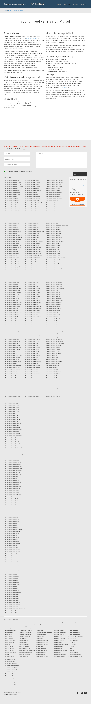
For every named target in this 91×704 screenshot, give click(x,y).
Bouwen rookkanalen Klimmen (53, 188)
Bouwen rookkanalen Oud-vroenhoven (55, 343)
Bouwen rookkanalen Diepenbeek (13, 347)
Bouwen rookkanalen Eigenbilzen (12, 369)
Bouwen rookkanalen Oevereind (53, 318)
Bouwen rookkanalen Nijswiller (53, 306)
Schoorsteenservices (74, 626)
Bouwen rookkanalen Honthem (32, 337)
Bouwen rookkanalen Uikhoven (12, 531)
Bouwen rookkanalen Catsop (11, 318)
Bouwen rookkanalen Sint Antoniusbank (14, 447)
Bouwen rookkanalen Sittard (11, 456)
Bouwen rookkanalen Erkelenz (32, 180)
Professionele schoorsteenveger (44, 632)
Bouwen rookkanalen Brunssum (12, 294)
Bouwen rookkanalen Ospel (52, 337)
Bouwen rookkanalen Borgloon (12, 269)
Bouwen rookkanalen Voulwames (13, 559)
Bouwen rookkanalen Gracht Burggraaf (34, 241)
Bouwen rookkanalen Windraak (12, 594)
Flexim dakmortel (24, 622)
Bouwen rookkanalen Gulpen (32, 259)
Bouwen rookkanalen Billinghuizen (13, 247)
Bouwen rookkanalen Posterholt (53, 371)
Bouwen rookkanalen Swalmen (12, 492)
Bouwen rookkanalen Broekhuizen (13, 288)
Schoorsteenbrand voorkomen (61, 644)
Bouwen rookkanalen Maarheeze (53, 227)
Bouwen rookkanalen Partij (52, 355)
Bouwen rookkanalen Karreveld (32, 380)
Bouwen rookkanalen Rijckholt (53, 396)
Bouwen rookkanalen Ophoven (53, 335)
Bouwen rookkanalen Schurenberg (13, 439)
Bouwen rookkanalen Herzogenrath (33, 306)
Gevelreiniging (23, 626)
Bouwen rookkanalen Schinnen (12, 431)
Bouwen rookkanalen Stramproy (12, 488)
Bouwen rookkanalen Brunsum (12, 296)
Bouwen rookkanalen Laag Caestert (54, 198)
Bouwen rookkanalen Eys (31, 192)
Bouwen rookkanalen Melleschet (53, 259)
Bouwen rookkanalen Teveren (12, 515)
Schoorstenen (73, 638)
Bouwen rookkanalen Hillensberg (32, 310)
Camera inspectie (9, 628)
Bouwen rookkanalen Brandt (11, 276)
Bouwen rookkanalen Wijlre (11, 588)
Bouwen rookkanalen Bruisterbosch (13, 292)
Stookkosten (72, 642)
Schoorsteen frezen (41, 652)
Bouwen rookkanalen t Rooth (12, 496)
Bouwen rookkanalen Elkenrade (12, 384)
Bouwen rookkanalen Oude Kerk (53, 345)
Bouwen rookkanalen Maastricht (53, 239)
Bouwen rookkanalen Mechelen (53, 251)
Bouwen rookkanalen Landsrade (53, 206)
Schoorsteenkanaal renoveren (60, 650)
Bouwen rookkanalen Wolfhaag (12, 602)
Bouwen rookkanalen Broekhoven (13, 286)
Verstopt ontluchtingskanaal (76, 656)
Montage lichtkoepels (25, 654)
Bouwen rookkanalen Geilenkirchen (33, 215)
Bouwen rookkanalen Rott (11, 413)
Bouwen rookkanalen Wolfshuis (12, 604)
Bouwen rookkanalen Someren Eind (13, 466)
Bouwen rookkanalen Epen (11, 394)
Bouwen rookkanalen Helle (31, 298)
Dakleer (7, 654)
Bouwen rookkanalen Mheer (52, 265)
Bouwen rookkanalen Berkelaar (12, 243)
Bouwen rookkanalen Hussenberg (33, 361)
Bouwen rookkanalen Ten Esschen (13, 498)
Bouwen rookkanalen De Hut (11, 335)
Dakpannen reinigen (9, 656)
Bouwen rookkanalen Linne (52, 217)
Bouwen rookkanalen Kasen (31, 382)
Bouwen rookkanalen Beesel (11, 227)
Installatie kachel (24, 638)
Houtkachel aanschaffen (25, 634)
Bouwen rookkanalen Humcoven (32, 355)
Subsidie (72, 646)
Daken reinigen (8, 634)
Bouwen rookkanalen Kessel (31, 390)
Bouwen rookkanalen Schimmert (12, 427)
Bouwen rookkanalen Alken (11, 198)
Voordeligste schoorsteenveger (12, 665)
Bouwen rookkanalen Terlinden (12, 507)
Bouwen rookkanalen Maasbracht (53, 233)
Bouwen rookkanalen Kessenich (32, 392)
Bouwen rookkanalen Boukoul (12, 274)
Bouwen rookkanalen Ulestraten (12, 533)
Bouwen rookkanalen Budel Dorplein (13, 302)
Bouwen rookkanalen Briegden (12, 282)
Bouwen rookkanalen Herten (31, 304)
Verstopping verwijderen (75, 654)
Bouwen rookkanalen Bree (11, 280)
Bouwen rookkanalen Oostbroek (53, 329)
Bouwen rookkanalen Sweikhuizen (13, 494)
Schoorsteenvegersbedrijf (75, 634)
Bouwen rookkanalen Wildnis (12, 590)
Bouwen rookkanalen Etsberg (32, 184)
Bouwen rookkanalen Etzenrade (32, 186)
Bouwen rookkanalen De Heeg (12, 331)
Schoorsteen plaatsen (59, 628)
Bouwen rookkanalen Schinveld (12, 433)
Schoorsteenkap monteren (60, 654)
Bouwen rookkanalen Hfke (31, 363)
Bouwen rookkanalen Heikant (32, 290)
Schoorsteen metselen (59, 624)
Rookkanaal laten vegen (42, 642)
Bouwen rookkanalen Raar (52, 380)
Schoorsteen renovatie (59, 630)
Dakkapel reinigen (9, 646)
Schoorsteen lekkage (58, 622)
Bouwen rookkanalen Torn (11, 525)
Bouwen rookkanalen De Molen (12, 341)
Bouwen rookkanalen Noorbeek (53, 308)
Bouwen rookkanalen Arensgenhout (13, 208)
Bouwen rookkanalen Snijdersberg (13, 462)
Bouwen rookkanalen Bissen (11, 255)
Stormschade (73, 644)
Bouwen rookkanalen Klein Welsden (54, 186)
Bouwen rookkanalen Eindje (11, 380)
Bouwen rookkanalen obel (52, 316)
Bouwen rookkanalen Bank (11, 221)
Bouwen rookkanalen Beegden (12, 223)
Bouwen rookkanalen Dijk (11, 353)
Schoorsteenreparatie (74, 624)
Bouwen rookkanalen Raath (52, 382)
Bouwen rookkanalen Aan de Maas (13, 184)
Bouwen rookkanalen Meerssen (53, 255)
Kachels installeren (24, 640)
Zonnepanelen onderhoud (11, 680)
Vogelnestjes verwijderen (11, 663)
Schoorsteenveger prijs (75, 632)
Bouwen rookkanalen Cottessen (12, 320)
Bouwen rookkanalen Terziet (11, 513)
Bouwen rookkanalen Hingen (31, 314)
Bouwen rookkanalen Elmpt (11, 388)
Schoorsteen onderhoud (59, 626)
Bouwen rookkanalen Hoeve (31, 320)
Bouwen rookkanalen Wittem (11, 600)
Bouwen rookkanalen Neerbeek (53, 292)
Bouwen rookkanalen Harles (31, 272)
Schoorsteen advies (41, 648)
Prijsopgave (40, 630)
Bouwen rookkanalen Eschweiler (32, 182)
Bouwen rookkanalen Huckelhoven (33, 349)
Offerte (39, 626)
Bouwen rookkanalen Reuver (52, 392)
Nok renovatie (40, 622)
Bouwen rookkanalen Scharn (11, 417)
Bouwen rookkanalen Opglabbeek (54, 333)
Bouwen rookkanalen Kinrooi (32, 394)
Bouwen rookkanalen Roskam (12, 407)
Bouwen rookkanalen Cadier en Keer (13, 312)
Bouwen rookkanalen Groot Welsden (33, 255)
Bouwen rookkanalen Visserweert (12, 551)
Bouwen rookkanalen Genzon (32, 223)
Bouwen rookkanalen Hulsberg (32, 351)
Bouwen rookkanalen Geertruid (32, 213)
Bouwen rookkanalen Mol (52, 272)
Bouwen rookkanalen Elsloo (11, 390)
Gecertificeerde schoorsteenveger (27, 624)
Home (5, 10)
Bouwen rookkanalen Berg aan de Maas (14, 235)
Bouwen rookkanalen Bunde (11, 308)
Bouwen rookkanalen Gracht (31, 239)
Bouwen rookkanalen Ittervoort (32, 373)
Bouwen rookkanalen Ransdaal (53, 384)
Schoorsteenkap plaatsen (59, 656)
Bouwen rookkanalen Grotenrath (32, 257)
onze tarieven (64, 87)
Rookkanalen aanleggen (42, 644)
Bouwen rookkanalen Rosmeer (12, 409)
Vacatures (72, 650)
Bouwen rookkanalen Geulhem (32, 227)
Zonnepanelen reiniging (10, 684)
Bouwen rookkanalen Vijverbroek (12, 549)
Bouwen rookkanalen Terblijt (11, 500)
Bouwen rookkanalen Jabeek (31, 375)
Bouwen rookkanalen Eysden (31, 194)
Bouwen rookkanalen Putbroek (53, 373)
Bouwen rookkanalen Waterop (12, 570)
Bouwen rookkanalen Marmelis (53, 249)
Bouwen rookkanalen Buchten (12, 298)
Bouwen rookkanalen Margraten (53, 243)
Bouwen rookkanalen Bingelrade (12, 253)
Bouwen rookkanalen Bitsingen (12, 257)
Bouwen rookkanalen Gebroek (32, 208)
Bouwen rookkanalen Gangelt (32, 200)
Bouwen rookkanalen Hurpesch (32, 359)
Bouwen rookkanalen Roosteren (12, 405)
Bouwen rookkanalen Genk (31, 221)
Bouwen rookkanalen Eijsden (11, 373)
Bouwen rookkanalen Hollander (32, 322)
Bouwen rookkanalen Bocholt (12, 261)
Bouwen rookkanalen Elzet (11, 392)
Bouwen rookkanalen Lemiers (53, 208)
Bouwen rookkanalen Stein (11, 478)
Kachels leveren (23, 642)
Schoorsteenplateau (74, 622)
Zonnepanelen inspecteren (11, 677)
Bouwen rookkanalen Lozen (52, 223)
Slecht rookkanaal (74, 640)
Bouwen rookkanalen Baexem (12, 217)
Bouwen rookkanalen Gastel (31, 204)
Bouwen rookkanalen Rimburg (12, 399)
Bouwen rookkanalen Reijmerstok (53, 388)
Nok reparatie (40, 624)
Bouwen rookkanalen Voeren (11, 557)
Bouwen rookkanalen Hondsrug (32, 335)
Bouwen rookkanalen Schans (11, 415)
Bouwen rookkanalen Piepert (52, 365)
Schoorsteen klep (41, 654)
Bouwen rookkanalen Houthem (32, 347)
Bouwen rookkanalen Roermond (12, 401)
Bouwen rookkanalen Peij (52, 359)
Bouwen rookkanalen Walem (11, 568)
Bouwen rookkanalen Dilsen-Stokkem (13, 355)
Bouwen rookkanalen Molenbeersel (54, 276)
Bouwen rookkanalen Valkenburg (12, 541)
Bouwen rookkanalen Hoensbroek (33, 318)
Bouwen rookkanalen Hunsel (31, 357)
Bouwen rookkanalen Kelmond (32, 384)
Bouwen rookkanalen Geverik (32, 233)
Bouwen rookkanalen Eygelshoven (33, 190)
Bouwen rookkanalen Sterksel (12, 480)
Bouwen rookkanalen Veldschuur (12, 543)
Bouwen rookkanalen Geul (31, 225)
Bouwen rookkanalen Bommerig (12, 265)
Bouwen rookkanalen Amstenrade (13, 206)
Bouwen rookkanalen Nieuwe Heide (54, 302)
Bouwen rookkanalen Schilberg (12, 425)
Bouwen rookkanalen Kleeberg (32, 396)
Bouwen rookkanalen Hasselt (31, 274)
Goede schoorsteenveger (26, 628)
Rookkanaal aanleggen (42, 640)
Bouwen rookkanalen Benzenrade (13, 231)
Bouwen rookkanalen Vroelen (12, 561)
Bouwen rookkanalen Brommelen (13, 290)
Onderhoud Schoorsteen (43, 628)
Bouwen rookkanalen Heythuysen (33, 308)
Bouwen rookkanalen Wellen (11, 578)
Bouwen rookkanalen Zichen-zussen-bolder (15, 608)
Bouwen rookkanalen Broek (11, 284)
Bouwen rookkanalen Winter (11, 596)
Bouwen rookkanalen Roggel (11, 403)
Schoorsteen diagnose (42, 650)
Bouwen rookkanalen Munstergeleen (54, 284)
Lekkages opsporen (24, 644)
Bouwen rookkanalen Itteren (31, 371)
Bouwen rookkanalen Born (11, 272)
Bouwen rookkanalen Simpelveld (12, 443)
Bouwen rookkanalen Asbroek (12, 210)
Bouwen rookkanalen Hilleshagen (32, 312)
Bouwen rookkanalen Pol (52, 369)
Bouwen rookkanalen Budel (11, 300)
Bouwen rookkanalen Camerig (12, 314)
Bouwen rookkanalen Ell (10, 386)
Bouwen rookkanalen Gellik (31, 219)
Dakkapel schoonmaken (10, 652)
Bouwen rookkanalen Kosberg (53, 194)
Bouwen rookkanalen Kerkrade (32, 388)
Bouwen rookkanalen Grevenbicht (33, 247)
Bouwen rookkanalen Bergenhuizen (13, 239)
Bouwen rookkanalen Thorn (11, 517)
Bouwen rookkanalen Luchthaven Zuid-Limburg (57, 225)
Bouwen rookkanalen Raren (52, 386)
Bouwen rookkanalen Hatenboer (32, 276)
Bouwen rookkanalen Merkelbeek (53, 261)
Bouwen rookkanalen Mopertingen (54, 282)
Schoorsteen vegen (58, 636)
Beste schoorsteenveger (10, 622)
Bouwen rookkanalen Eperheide (12, 396)
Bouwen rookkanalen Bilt (11, 249)
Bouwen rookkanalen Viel (11, 545)
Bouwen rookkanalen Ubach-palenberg (14, 529)
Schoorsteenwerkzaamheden (76, 636)
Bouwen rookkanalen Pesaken (53, 363)
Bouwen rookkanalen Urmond (12, 537)
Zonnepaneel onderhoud (11, 669)
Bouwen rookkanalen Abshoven (12, 194)
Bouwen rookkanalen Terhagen (12, 502)
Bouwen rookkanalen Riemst (52, 394)
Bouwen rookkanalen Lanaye (52, 204)
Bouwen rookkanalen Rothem (12, 411)
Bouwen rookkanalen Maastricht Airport (55, 241)
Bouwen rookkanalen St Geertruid (13, 474)
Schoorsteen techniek (59, 634)
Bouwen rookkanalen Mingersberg (54, 267)
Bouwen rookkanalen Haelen (31, 263)
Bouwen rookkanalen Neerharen (53, 294)
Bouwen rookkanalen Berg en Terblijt (13, 237)
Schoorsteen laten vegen (43, 656)
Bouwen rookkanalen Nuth (52, 312)
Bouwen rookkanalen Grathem (32, 245)
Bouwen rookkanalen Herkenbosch (33, 300)
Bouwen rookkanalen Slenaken (12, 460)
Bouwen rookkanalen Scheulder (12, 419)
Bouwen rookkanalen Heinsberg (32, 292)
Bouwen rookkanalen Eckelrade (12, 367)
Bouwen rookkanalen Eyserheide (32, 196)
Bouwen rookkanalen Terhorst (12, 504)
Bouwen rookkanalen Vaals (11, 539)
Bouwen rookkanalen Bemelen (12, 229)
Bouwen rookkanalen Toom (11, 523)
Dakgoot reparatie (9, 638)
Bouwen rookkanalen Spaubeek (12, 472)
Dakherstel (7, 644)
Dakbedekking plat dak (10, 630)
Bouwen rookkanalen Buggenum (12, 306)
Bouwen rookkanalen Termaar (12, 509)
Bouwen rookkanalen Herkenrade (32, 302)
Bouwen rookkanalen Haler (31, 267)
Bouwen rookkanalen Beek (11, 225)
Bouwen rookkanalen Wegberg (12, 576)
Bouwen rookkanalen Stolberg (12, 484)
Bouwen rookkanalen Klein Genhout (54, 182)
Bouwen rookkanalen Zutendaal (12, 612)
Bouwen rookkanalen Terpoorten (12, 511)
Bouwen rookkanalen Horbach (32, 341)
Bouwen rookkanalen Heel (31, 278)
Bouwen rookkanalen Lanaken (53, 202)
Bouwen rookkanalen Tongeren (12, 519)
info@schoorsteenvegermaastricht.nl (78, 185)
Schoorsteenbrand (58, 642)
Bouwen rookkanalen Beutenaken (13, 245)
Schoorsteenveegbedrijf (75, 628)
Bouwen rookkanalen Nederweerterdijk (55, 288)
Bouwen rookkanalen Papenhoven (54, 353)
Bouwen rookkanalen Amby (11, 204)
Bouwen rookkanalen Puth (52, 375)
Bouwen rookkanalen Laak (52, 200)
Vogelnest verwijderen (10, 661)
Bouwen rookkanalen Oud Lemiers (54, 339)
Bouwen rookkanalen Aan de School (13, 188)
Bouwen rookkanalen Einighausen (13, 382)
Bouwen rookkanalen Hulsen (31, 353)
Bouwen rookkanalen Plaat (52, 367)
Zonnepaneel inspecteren (11, 667)
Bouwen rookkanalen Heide (31, 286)
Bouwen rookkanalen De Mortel (15, 10)
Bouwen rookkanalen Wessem (12, 582)
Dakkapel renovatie (9, 650)
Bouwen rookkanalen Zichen (11, 606)
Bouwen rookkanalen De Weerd (12, 345)
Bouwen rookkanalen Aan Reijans (13, 190)
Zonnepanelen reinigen (10, 682)
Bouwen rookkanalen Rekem (52, 390)
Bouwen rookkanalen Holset (31, 324)
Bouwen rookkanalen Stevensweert (13, 482)
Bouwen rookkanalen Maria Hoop (53, 245)
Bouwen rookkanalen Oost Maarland (54, 327)
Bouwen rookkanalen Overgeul (53, 349)
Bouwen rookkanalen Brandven (12, 278)
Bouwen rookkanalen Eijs (11, 371)
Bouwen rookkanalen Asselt (11, 213)
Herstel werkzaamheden (25, 632)
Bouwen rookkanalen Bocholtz (12, 263)
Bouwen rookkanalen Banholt (12, 219)
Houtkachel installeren (25, 636)
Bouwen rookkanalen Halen (31, 265)
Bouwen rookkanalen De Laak (12, 339)
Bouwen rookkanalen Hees (31, 284)
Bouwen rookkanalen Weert (11, 574)
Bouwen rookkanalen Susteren (12, 490)
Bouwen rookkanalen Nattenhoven (54, 286)
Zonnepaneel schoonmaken (11, 675)
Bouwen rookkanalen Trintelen (12, 527)
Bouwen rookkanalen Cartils (11, 316)
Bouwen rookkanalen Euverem (32, 188)
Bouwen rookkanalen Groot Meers (33, 253)
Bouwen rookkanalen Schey (11, 421)
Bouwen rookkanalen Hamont (32, 269)
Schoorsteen (40, 646)
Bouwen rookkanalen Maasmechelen (54, 237)
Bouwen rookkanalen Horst (31, 343)
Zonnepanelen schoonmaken (11, 686)
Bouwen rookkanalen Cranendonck (13, 322)
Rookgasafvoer (40, 636)
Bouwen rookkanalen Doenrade (12, 357)
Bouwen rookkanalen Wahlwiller (12, 566)
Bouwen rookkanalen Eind (11, 377)
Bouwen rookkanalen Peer (52, 357)
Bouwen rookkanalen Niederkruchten (54, 300)
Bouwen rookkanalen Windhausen (13, 592)
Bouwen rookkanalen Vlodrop (12, 555)
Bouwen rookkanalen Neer (52, 290)
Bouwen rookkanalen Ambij (11, 202)
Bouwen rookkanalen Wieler (11, 586)
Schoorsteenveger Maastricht (14, 4)
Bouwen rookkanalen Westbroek (12, 584)
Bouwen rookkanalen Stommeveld (13, 486)
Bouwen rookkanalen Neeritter (53, 296)
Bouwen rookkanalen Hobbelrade (33, 316)
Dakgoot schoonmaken (10, 640)
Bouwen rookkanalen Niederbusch (54, 298)
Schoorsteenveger (74, 630)
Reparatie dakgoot (41, 634)
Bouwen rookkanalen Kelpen (31, 386)
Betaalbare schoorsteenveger (11, 624)
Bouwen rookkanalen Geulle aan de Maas (34, 231)
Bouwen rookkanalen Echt (11, 363)
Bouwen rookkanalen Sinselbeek (12, 445)
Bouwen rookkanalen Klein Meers (53, 184)
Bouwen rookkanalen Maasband (53, 231)
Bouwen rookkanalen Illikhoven (32, 365)
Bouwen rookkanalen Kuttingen (53, 196)
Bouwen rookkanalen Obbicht (53, 314)
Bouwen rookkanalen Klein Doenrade (54, 180)
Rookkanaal (40, 638)
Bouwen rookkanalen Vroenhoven (13, 564)
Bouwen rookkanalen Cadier (11, 310)
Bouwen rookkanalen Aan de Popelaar (14, 186)
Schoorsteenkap (57, 652)
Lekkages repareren (24, 646)
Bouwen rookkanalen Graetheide (32, 243)
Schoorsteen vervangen (59, 640)
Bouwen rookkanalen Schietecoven (13, 423)
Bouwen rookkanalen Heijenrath (32, 288)
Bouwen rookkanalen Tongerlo (12, 521)
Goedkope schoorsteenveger (26, 630)
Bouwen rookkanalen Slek (11, 458)
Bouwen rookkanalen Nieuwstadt (53, 304)
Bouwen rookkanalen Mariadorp (53, 247)
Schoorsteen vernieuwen (59, 638)
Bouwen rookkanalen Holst (31, 327)
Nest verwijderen (24, 656)
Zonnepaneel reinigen (10, 671)
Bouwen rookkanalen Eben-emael (13, 361)
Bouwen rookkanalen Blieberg (12, 259)
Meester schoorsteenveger (26, 652)
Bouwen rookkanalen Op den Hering (54, 331)
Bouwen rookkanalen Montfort (53, 278)
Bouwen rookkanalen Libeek (52, 213)
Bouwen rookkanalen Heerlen (32, 282)
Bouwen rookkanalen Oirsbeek (53, 324)
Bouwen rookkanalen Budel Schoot (13, 304)
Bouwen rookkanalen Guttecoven (32, 261)
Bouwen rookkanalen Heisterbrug (32, 296)
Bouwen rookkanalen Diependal (12, 349)
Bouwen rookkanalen (10, 626)
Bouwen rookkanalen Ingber (31, 369)
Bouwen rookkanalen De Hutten (12, 337)
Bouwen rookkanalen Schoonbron (13, 437)
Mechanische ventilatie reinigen (27, 650)
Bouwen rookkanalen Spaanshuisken (13, 470)
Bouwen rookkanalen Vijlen (11, 547)
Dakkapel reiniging (9, 648)
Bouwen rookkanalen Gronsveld (32, 249)
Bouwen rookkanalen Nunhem (53, 310)
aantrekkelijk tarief (31, 38)
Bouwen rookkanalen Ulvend (11, 535)
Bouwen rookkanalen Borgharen (12, 267)
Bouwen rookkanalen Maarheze (53, 229)
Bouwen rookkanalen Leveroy (53, 210)
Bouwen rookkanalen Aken (11, 196)
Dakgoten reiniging (9, 642)
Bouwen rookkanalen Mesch (52, 263)
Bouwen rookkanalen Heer (31, 280)
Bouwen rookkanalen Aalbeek (12, 180)
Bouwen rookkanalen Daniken (12, 329)
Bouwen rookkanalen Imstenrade (32, 367)
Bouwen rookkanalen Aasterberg (12, 192)
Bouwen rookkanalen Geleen (31, 217)
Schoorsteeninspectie (58, 646)
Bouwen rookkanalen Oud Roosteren (54, 341)
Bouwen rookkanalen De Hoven (12, 333)
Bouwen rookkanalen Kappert (32, 377)
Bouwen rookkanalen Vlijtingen (12, 553)
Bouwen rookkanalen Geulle (31, 229)
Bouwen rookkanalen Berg (11, 233)
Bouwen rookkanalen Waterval (12, 572)
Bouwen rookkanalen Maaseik (53, 235)
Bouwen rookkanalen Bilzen (11, 251)
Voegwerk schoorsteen (10, 659)
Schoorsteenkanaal (58, 648)
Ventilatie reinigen (74, 652)
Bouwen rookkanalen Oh (52, 320)
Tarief (71, 648)
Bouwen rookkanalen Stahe (11, 476)
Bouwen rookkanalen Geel (31, 210)
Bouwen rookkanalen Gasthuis (32, 206)
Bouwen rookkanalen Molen (52, 274)
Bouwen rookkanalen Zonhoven (12, 610)
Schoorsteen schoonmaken (60, 632)
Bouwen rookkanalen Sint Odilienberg (14, 454)
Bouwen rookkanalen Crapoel (12, 324)
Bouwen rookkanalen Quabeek (53, 377)
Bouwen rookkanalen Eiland (11, 375)
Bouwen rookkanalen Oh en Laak (54, 322)
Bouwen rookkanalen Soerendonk (13, 464)
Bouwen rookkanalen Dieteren (12, 351)
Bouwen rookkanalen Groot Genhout (33, 251)
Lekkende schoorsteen (25, 648)
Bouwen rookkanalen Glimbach (32, 237)
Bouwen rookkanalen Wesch (11, 580)
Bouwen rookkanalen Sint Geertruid (13, 450)
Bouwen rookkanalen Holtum (32, 329)
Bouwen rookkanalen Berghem (12, 241)
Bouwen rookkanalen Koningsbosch (54, 192)
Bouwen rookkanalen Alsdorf (11, 200)
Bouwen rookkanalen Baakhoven (12, 215)
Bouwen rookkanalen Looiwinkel (53, 221)
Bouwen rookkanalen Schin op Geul (13, 429)
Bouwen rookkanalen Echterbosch (13, 365)
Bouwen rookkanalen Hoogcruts (32, 339)
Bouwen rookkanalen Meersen (53, 253)
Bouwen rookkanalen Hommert (32, 333)
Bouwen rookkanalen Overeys (53, 347)
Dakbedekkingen (9, 632)
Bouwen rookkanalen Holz (31, 331)
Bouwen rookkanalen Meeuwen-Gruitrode (55, 257)
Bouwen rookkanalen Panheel (53, 351)
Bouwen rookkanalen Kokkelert (53, 190)
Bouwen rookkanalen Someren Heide (13, 468)
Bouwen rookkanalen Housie (31, 345)
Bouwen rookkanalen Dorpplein (12, 359)
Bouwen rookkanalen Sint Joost (12, 452)
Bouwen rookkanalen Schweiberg (12, 441)
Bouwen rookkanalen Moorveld (53, 280)
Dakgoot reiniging (9, 636)
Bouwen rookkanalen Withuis (12, 598)
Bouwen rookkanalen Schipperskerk (13, 435)
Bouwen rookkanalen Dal (11, 327)
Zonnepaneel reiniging (10, 673)
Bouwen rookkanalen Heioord (32, 294)
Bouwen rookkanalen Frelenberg (32, 198)
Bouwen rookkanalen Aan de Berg (13, 182)
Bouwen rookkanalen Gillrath (32, 235)
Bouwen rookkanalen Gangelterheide (33, 202)
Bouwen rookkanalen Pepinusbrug (54, 361)
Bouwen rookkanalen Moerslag (53, 269)
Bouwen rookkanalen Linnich (52, 219)
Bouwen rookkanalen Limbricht (53, 215)
